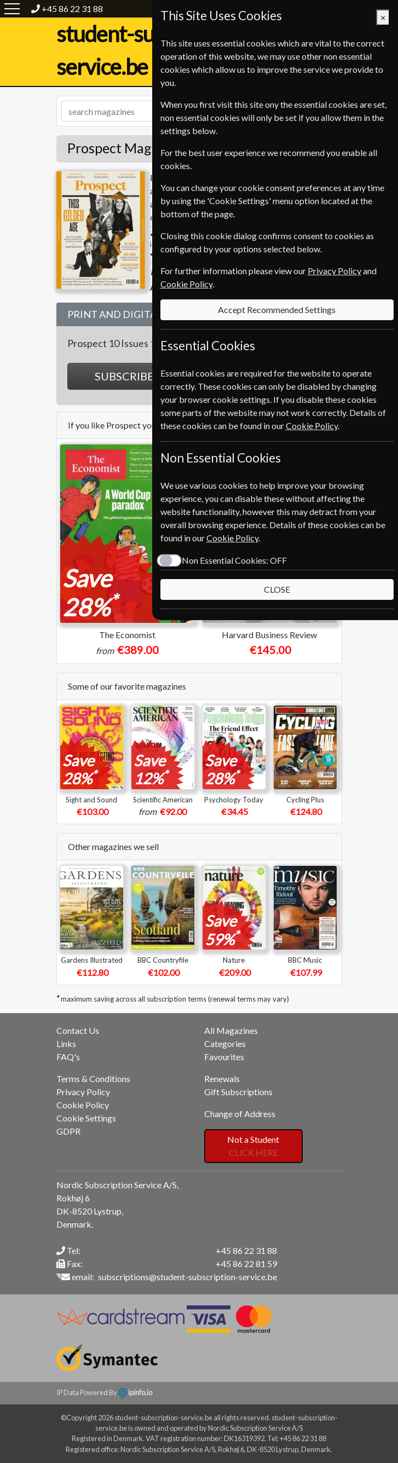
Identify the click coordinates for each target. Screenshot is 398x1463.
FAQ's (68, 1056)
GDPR (68, 1131)
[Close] (383, 17)
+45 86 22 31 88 (72, 8)
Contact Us (77, 1030)
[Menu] (12, 9)
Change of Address (239, 1113)
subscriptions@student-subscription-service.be (187, 1276)
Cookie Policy (82, 1105)
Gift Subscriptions (238, 1091)
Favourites (224, 1056)
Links (66, 1043)
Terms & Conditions (93, 1078)
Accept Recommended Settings (277, 309)
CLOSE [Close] (277, 589)
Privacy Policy (83, 1091)
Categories (225, 1043)
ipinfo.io (135, 1392)
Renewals (222, 1078)
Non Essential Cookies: (233, 560)
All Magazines (231, 1030)
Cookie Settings (86, 1118)
